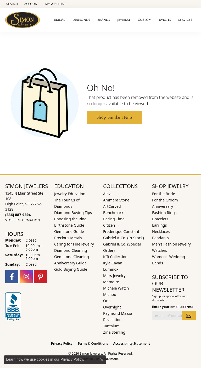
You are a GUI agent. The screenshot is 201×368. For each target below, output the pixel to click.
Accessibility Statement (131, 343)
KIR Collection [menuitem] (115, 256)
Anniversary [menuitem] (162, 206)
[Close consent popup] (101, 359)
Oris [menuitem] (106, 300)
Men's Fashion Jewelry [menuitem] (171, 244)
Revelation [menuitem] (112, 319)
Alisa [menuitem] (107, 193)
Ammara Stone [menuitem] (116, 200)
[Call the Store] (18, 214)
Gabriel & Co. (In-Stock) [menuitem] (123, 237)
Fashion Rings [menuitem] (164, 212)
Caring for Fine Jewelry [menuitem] (74, 244)
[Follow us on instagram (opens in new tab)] (26, 276)
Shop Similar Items (115, 117)
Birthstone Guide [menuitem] (69, 225)
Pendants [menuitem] (160, 237)
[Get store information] (22, 220)
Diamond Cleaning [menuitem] (70, 250)
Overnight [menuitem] (112, 307)
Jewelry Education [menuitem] (69, 193)
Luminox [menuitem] (111, 269)
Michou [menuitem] (109, 294)
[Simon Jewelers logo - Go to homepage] (24, 20)
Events (165, 20)
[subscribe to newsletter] (189, 315)
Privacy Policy (61, 343)
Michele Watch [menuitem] (116, 288)
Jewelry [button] (124, 20)
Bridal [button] (59, 20)
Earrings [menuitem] (159, 225)
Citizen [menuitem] (109, 225)
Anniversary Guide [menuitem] (70, 262)
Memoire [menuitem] (111, 281)
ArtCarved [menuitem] (112, 206)
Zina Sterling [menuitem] (114, 332)
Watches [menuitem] (159, 250)
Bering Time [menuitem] (114, 218)
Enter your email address (172, 306)
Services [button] (185, 20)
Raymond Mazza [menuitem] (117, 313)
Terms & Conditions (93, 343)
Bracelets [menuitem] (160, 218)
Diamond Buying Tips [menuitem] (73, 212)
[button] (11, 4)
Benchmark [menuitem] (113, 212)
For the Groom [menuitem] (165, 200)
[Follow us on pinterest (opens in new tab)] (40, 276)
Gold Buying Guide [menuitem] (70, 269)
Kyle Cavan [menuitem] (112, 262)
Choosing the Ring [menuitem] (70, 218)
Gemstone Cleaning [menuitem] (71, 256)
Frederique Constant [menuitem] (121, 231)
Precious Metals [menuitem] (68, 237)
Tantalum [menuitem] (111, 325)
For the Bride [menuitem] (163, 193)
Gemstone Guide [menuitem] (69, 231)
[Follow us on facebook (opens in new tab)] (11, 276)
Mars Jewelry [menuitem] (114, 275)
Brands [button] (103, 20)
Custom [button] (145, 20)
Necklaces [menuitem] (161, 231)
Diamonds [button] (81, 20)
